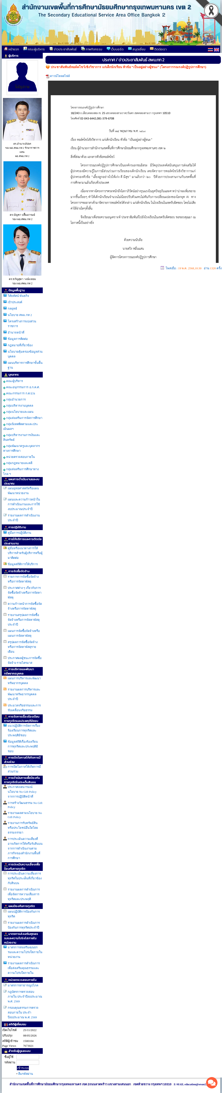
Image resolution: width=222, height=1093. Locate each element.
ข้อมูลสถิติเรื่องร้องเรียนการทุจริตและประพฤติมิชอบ (23, 746)
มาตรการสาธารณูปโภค (23, 985)
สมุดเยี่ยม (136, 49)
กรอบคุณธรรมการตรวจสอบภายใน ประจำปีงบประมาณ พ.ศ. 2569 (23, 1012)
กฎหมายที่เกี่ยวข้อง (20, 345)
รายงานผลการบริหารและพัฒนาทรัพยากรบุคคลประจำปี (24, 694)
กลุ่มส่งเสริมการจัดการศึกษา (22, 418)
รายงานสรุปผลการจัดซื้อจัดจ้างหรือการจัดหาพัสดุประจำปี (24, 619)
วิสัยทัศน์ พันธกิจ (18, 296)
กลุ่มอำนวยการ (14, 399)
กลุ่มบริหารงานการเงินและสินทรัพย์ (21, 437)
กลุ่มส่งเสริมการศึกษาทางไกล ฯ (21, 471)
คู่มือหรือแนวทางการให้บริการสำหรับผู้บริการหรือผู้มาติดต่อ (25, 552)
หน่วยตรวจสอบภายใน (19, 457)
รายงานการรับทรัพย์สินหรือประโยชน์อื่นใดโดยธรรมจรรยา (23, 827)
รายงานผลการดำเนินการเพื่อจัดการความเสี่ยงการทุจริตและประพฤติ (24, 894)
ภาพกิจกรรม (91, 49)
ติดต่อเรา (158, 49)
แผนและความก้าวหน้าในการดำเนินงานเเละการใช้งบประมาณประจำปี (24, 504)
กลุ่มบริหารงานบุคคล (18, 406)
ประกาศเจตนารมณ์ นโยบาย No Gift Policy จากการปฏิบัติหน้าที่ (22, 791)
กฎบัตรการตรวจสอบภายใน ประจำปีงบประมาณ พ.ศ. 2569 (25, 996)
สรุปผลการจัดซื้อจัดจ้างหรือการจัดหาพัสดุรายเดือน (23, 646)
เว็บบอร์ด (115, 49)
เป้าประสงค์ (15, 302)
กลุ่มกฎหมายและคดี (17, 463)
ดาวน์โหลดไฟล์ (60, 76)
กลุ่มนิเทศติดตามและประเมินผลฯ (20, 426)
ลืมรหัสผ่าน (25, 1073)
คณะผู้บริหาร (34, 49)
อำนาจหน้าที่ (16, 332)
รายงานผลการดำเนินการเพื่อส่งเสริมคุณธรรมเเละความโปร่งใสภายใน (24, 968)
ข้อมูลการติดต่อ (18, 339)
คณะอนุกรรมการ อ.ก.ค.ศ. (21, 387)
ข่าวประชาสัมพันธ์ (63, 49)
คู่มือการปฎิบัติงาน (19, 532)
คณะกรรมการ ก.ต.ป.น (19, 393)
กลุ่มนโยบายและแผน (18, 412)
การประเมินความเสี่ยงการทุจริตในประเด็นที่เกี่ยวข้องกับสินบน (25, 878)
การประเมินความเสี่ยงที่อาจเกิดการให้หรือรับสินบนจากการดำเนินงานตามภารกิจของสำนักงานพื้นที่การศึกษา (25, 848)
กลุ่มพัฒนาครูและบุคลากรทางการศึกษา (21, 448)
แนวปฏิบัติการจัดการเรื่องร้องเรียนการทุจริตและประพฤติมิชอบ (24, 730)
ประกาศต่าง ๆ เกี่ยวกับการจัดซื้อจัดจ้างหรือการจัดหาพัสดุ (24, 592)
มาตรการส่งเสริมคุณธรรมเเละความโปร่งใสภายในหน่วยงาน (25, 952)
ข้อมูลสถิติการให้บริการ (23, 564)
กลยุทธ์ (12, 308)
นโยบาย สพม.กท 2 (20, 315)
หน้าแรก (11, 49)
